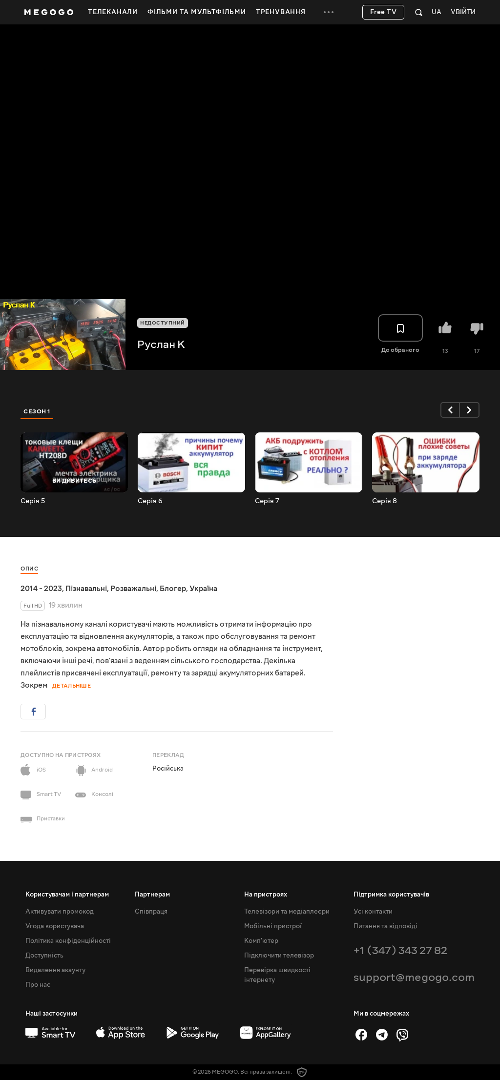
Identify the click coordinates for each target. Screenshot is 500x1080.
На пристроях (265, 894)
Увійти (463, 12)
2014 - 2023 (41, 588)
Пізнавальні (86, 588)
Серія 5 (33, 501)
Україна (203, 588)
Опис (29, 568)
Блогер (173, 588)
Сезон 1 (37, 411)
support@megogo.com (414, 977)
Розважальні (133, 588)
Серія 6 (150, 501)
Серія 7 (267, 501)
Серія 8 (384, 501)
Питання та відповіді (385, 926)
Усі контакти (373, 911)
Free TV (383, 12)
